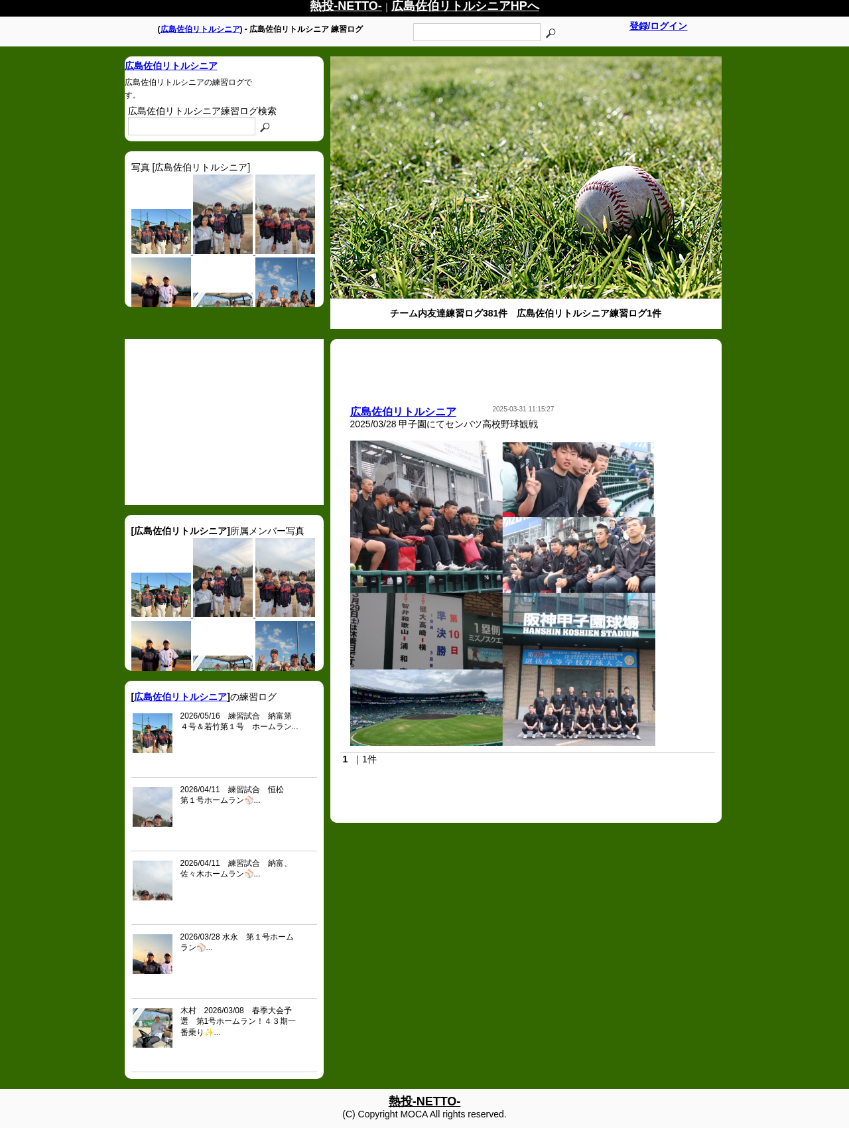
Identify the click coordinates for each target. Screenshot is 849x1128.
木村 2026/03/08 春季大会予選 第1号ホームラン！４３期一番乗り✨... (238, 1022)
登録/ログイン (658, 26)
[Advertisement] (224, 422)
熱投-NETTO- (425, 1101)
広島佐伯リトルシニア (200, 29)
